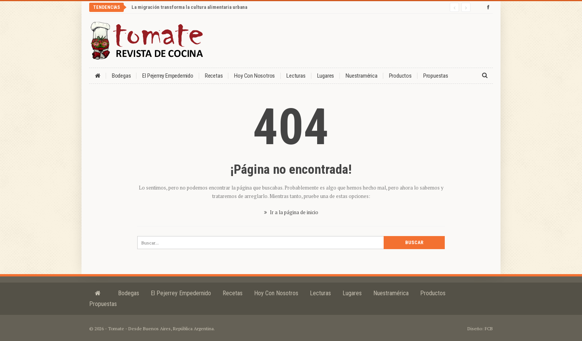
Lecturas (295, 75)
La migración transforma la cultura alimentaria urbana (189, 7)
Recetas (214, 75)
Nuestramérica (361, 75)
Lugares (325, 75)
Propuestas (435, 75)
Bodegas (121, 75)
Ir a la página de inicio (291, 212)
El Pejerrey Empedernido (167, 75)
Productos (400, 75)
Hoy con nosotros (254, 75)
